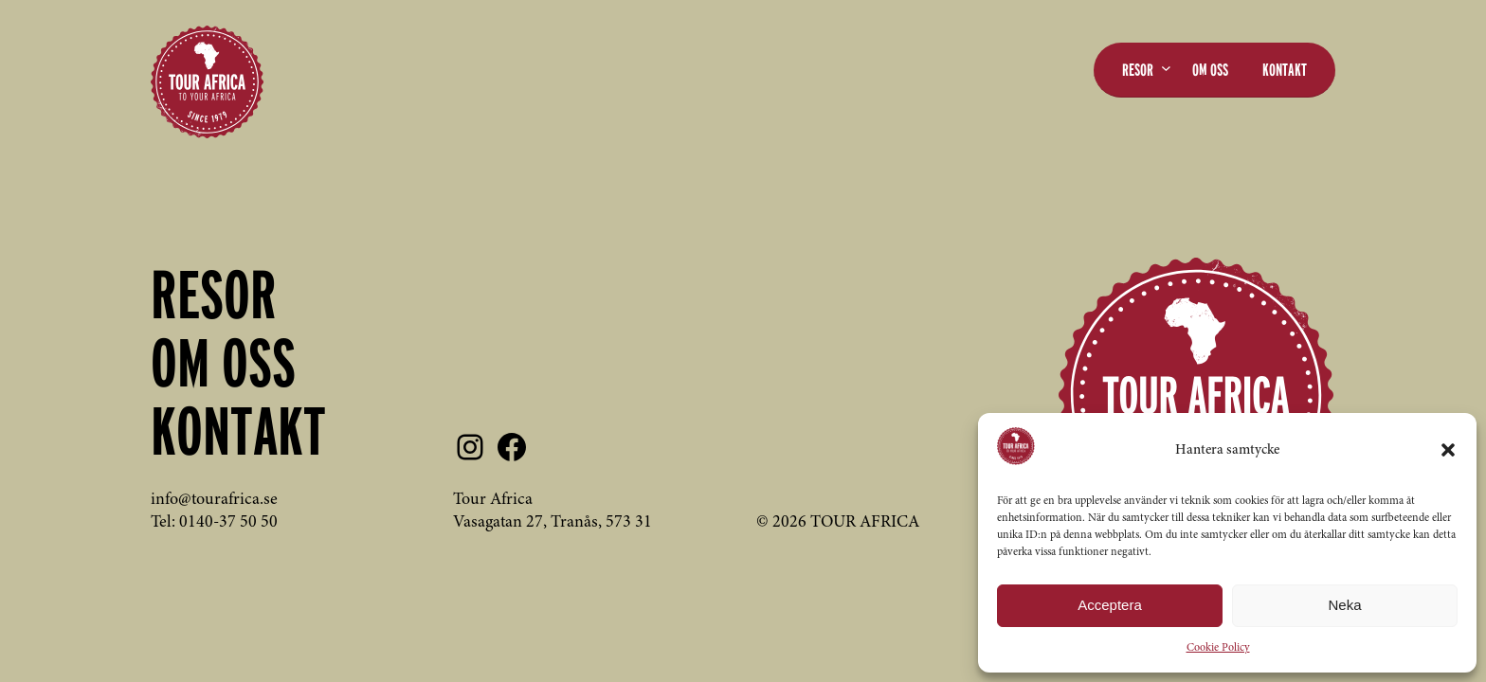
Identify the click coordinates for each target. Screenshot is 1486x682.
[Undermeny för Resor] (1166, 68)
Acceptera (1110, 605)
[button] (1448, 449)
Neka (1344, 605)
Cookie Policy (1218, 648)
